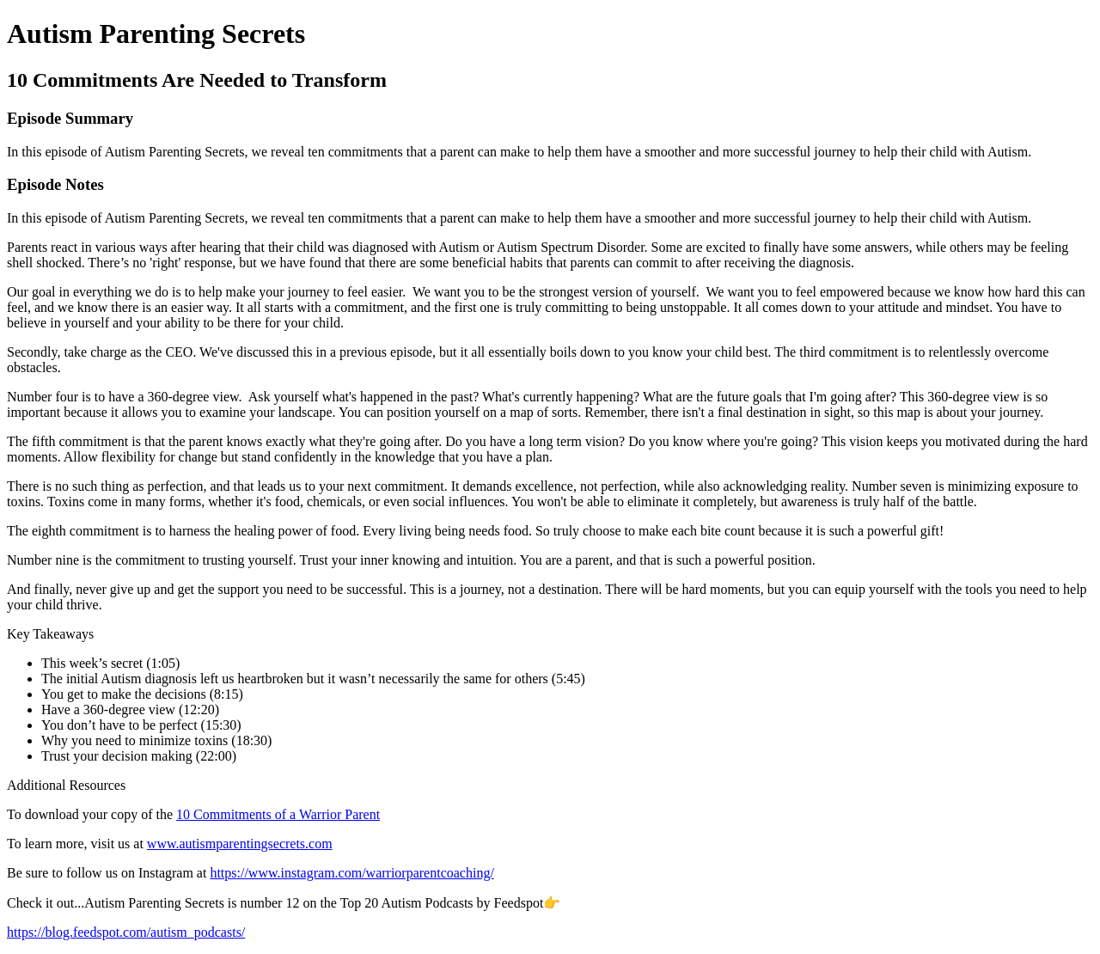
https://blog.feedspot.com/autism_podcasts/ (126, 932)
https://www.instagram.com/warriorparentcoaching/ (351, 872)
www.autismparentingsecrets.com (240, 843)
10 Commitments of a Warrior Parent (278, 814)
